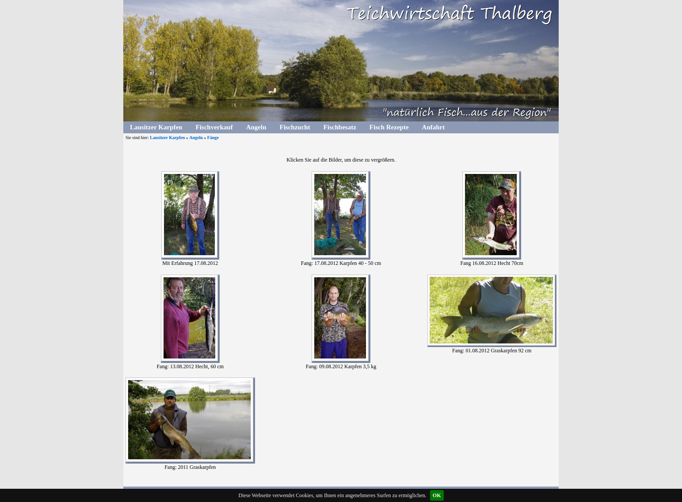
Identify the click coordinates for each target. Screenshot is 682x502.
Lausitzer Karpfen (156, 127)
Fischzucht (294, 127)
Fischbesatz (340, 127)
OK (437, 495)
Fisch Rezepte (389, 127)
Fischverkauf (213, 127)
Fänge (213, 137)
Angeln (256, 127)
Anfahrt (433, 127)
